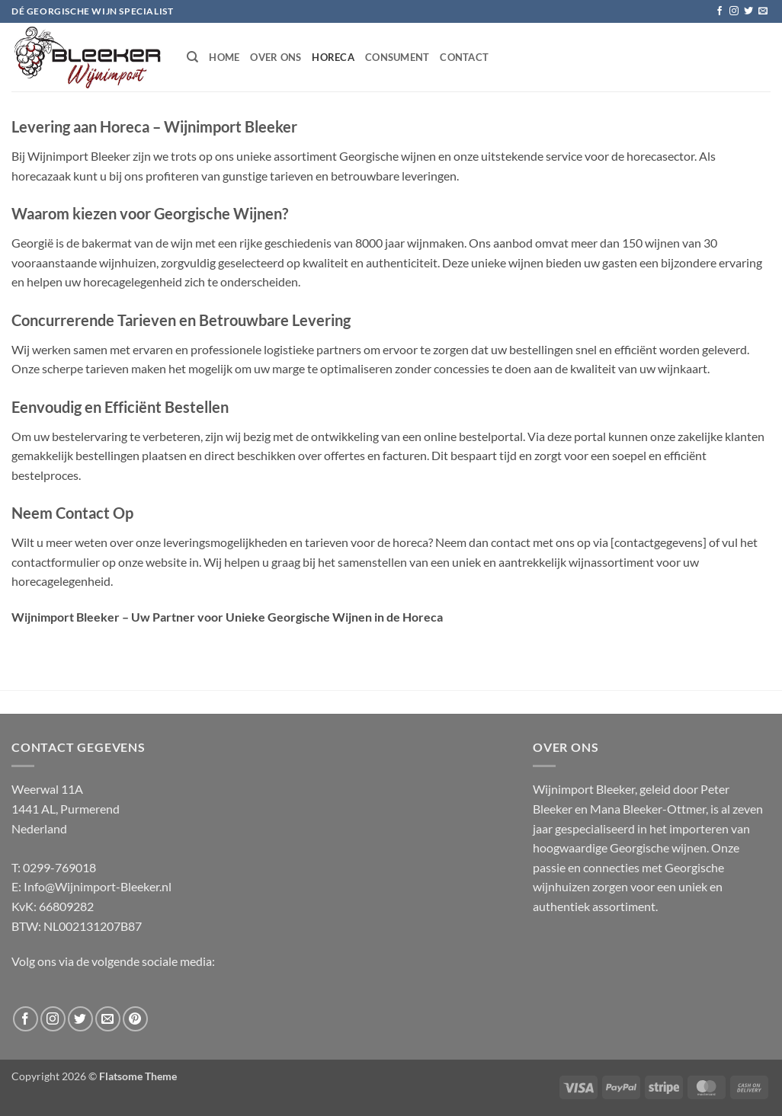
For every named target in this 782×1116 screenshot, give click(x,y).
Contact (464, 57)
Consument (397, 57)
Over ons (275, 57)
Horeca (333, 57)
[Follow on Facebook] (719, 11)
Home (224, 57)
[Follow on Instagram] (734, 11)
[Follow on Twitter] (748, 11)
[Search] (192, 57)
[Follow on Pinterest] (135, 1018)
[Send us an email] (763, 11)
